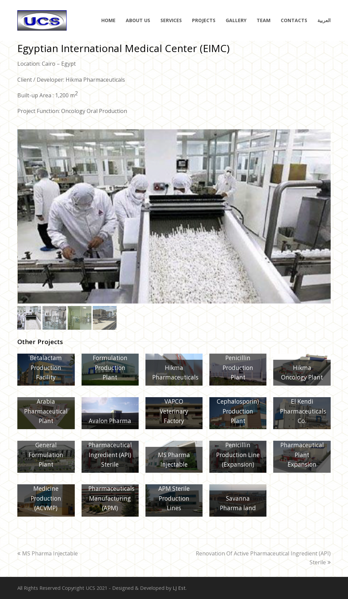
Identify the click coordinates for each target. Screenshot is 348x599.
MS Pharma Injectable (47, 553)
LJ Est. (180, 587)
